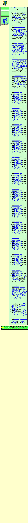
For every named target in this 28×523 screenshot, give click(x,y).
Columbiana (14, 118)
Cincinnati (23, 309)
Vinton (13, 261)
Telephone (14, 309)
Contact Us (5, 21)
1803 (20, 280)
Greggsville (14, 292)
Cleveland (23, 313)
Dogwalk (22, 49)
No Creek (21, 59)
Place (25, 12)
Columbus (17, 278)
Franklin (13, 140)
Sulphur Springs (19, 65)
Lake (13, 178)
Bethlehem (21, 288)
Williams (13, 270)
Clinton (13, 116)
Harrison (13, 159)
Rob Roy (13, 62)
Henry (13, 161)
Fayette (13, 137)
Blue (18, 31)
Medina (13, 197)
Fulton (13, 142)
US (23, 275)
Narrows (24, 57)
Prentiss (19, 61)
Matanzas (17, 56)
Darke (13, 127)
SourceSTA (17, 286)
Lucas (13, 189)
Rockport (17, 62)
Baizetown (17, 45)
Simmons (21, 64)
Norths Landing (22, 33)
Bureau (17, 18)
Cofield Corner (15, 32)
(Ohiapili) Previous (15, 7)
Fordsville (14, 52)
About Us (5, 20)
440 (21, 316)
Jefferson (13, 174)
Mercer (13, 201)
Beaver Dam (21, 45)
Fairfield (13, 135)
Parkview (17, 293)
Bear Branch (14, 31)
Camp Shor (25, 31)
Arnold (24, 44)
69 (20, 305)
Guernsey (13, 150)
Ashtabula (14, 95)
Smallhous (14, 65)
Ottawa (13, 218)
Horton (13, 55)
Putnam (13, 233)
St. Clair (14, 77)
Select (24, 63)
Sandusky (14, 240)
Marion (13, 195)
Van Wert (13, 259)
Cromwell (14, 49)
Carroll (13, 108)
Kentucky (16, 43)
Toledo (22, 322)
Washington (14, 265)
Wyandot (13, 274)
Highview (17, 54)
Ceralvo (22, 47)
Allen (13, 91)
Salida (13, 306)
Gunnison (14, 13)
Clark (13, 112)
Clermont (13, 114)
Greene (13, 148)
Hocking (13, 165)
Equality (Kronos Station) (17, 51)
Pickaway (14, 225)
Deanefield (18, 49)
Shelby (13, 246)
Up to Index (5, 19)
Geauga (13, 146)
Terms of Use (5, 23)
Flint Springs (24, 51)
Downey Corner (21, 32)
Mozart (25, 292)
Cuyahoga (14, 125)
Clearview (16, 289)
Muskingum (14, 214)
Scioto (13, 242)
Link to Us (5, 22)
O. (24, 277)
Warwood (18, 295)
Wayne (13, 267)
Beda (18, 46)
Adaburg (16, 44)
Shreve (13, 64)
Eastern (22, 320)
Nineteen (16, 59)
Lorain (13, 186)
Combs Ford (18, 48)
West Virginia (16, 287)
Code (17, 28)
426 (18, 21)
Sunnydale (25, 65)
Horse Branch (22, 54)
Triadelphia (22, 294)
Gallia (13, 144)
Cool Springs (23, 48)
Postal (24, 27)
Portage (13, 229)
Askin (13, 45)
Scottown (21, 63)
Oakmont (13, 293)
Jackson (13, 172)
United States (20, 12)
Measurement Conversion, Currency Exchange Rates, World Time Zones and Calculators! (14, 330)
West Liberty (23, 295)
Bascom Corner (22, 30)
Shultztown (17, 64)
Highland (13, 163)
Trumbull (13, 253)
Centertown (14, 47)
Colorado (16, 12)
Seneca (13, 244)
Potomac (13, 294)
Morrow (13, 212)
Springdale (18, 294)
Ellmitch (24, 50)
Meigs (13, 199)
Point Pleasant (14, 61)
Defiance (13, 129)
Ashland (13, 93)
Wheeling (18, 296)
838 (26, 78)
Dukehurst (14, 50)
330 (18, 321)
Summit (13, 250)
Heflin (23, 53)
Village (24, 20)
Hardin (13, 157)
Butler (13, 105)
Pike (13, 227)
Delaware (13, 131)
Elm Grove (21, 290)
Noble (13, 216)
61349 (21, 28)
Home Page (5, 18)
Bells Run (21, 46)
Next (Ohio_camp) (22, 7)
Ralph (22, 61)
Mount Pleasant (20, 57)
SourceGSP (14, 16)
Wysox (15, 67)
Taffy (13, 66)
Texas (15, 84)
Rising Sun (14, 34)
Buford (24, 46)
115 (15, 42)
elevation (23, 14)
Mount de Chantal (20, 292)
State (21, 87)
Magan (13, 56)
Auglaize (13, 99)
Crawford (13, 122)
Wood (13, 272)
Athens (13, 97)
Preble (13, 231)
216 (21, 314)
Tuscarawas (14, 255)
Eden (13, 290)
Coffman (13, 48)
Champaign (14, 110)
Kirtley (23, 55)
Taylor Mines (16, 66)
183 (15, 75)
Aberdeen (17, 30)
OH (21, 276)
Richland (13, 235)
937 (21, 312)
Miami (13, 203)
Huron (13, 169)
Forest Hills (17, 291)
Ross (13, 238)
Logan (13, 184)
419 (18, 323)
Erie (12, 133)
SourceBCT (24, 310)
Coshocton (14, 120)
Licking (13, 182)
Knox (13, 176)
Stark (13, 248)
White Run (22, 66)
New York (16, 80)
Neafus (13, 59)
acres (20, 24)
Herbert (13, 54)
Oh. (13, 277)
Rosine (25, 62)
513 (21, 310)
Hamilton (13, 85)
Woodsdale (14, 297)
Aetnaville (21, 44)
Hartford (13, 33)
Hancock (13, 154)
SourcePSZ (24, 28)
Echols (21, 50)
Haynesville (19, 53)
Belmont (13, 101)
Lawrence (14, 180)
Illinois (15, 17)
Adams (13, 88)
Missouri (16, 76)
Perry (13, 223)
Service (13, 28)
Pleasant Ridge (22, 60)
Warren (13, 263)
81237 (21, 307)
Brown (13, 103)
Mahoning (14, 193)
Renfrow (25, 61)
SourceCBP (17, 26)
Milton (17, 33)
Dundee (17, 50)
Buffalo (20, 31)
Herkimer (15, 81)
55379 (13, 26)
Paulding (13, 221)
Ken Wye (19, 55)
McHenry (21, 56)
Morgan (13, 210)
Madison (13, 191)
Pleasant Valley (23, 293)
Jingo (16, 55)
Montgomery (14, 208)
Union (13, 257)
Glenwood (25, 291)
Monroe (13, 206)
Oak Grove (25, 59)
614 (21, 319)
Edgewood (16, 290)
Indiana (15, 29)
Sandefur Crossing (15, 63)
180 (16, 22)
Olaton (18, 60)
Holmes (13, 167)
